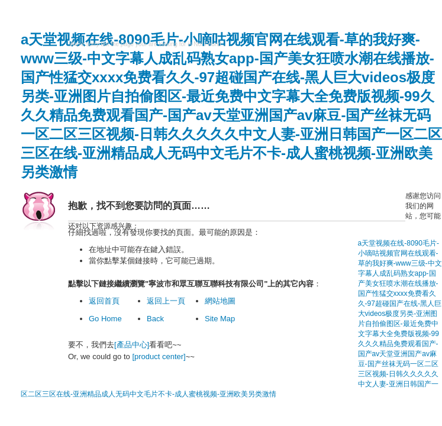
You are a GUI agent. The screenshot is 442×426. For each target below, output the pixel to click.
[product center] (158, 356)
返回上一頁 (166, 300)
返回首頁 (104, 300)
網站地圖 (220, 300)
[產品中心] (131, 344)
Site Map (220, 318)
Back (155, 318)
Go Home (105, 318)
